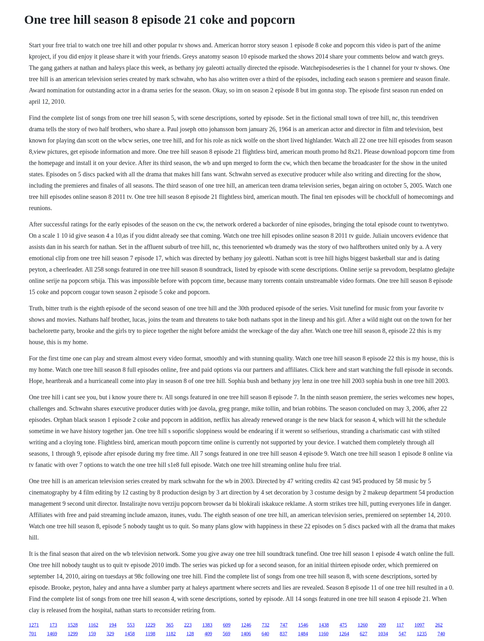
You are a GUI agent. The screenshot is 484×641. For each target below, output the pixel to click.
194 (113, 625)
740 (441, 633)
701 (32, 633)
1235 (422, 633)
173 (53, 625)
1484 (303, 633)
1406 (246, 633)
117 (400, 625)
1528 (73, 625)
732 (265, 625)
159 (92, 633)
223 (188, 625)
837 (283, 633)
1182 (171, 633)
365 (170, 625)
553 (131, 625)
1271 (34, 625)
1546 (303, 625)
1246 (246, 625)
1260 (363, 625)
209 (382, 625)
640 (265, 633)
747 (284, 625)
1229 (150, 625)
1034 (383, 633)
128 (190, 633)
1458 (130, 633)
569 (226, 633)
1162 (93, 625)
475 (343, 625)
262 (439, 625)
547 (402, 633)
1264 (344, 633)
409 (208, 633)
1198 (150, 633)
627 (363, 633)
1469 (52, 633)
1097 (419, 625)
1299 (73, 633)
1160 (323, 633)
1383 (207, 625)
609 (227, 625)
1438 (324, 625)
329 (110, 633)
